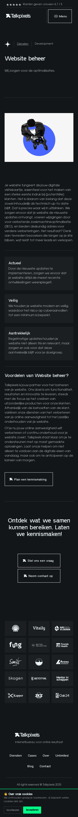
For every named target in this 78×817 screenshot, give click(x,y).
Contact (45, 766)
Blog (30, 766)
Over (46, 755)
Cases (32, 755)
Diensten (22, 44)
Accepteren (32, 809)
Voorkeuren (12, 809)
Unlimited (61, 755)
